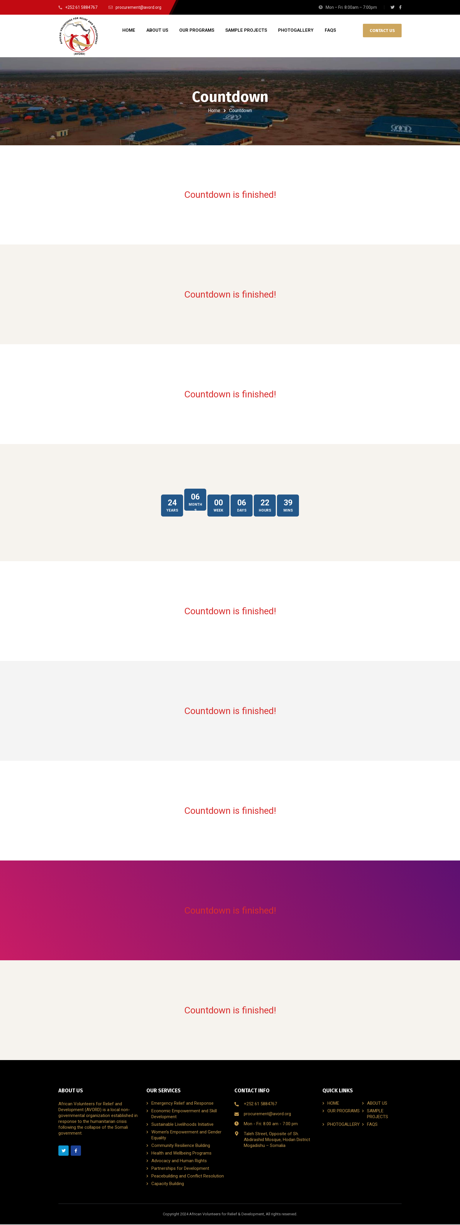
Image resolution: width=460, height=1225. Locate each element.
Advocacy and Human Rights (179, 1161)
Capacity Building (167, 1184)
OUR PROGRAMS (343, 1111)
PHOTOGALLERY (343, 1125)
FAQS (372, 1125)
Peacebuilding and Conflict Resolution (187, 1176)
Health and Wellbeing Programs (181, 1153)
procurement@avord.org (267, 1114)
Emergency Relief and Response (182, 1103)
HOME (333, 1103)
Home (214, 110)
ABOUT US (377, 1103)
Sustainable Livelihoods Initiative (182, 1125)
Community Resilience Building (180, 1146)
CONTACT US (382, 30)
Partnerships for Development (180, 1169)
